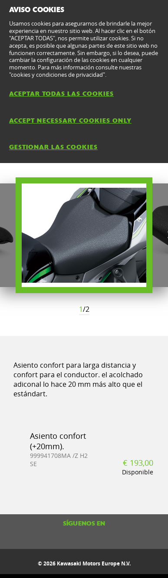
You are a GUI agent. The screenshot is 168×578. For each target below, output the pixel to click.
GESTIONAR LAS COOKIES (53, 147)
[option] (84, 235)
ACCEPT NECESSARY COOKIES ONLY (70, 120)
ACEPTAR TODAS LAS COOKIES (61, 94)
